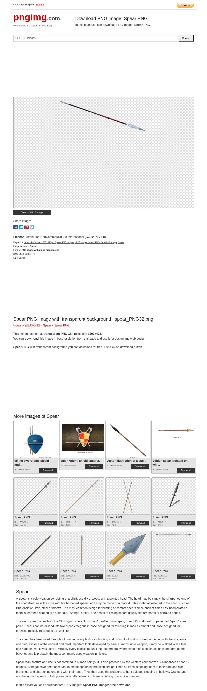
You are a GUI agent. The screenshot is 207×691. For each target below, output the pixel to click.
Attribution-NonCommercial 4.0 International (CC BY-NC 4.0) (66, 237)
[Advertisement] (103, 71)
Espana (40, 4)
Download (48, 470)
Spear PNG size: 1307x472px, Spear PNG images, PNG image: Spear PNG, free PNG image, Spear (74, 242)
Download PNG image (32, 212)
